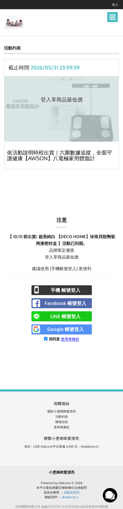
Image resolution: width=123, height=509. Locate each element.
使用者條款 (70, 339)
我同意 (54, 339)
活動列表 (61, 417)
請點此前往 (72, 492)
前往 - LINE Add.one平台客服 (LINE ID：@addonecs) (61, 446)
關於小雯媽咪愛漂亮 (61, 411)
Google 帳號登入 (65, 329)
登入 (115, 5)
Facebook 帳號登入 (65, 303)
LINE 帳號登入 (65, 316)
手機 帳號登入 (65, 290)
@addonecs (70, 497)
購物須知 (61, 422)
